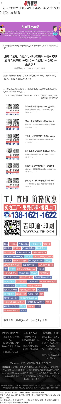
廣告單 (23, 310)
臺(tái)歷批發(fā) (26, 277)
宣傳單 (12, 269)
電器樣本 (7, 261)
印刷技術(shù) (8, 352)
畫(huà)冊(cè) (9, 252)
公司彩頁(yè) (45, 273)
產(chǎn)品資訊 (7, 346)
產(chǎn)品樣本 (28, 248)
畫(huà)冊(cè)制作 (36, 261)
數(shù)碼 (34, 349)
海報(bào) (45, 355)
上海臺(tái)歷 (33, 281)
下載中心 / (29, 337)
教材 (43, 349)
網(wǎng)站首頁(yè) (23, 46)
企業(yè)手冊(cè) (10, 273)
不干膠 (48, 302)
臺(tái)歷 (34, 273)
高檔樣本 (16, 248)
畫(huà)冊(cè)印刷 (11, 277)
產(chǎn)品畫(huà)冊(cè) (13, 257)
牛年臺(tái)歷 (9, 286)
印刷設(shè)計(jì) (8, 337)
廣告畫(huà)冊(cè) (11, 306)
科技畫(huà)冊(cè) (11, 298)
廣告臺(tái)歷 (42, 290)
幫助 (34, 337)
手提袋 (22, 306)
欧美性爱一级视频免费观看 (18, 403)
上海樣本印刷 (36, 244)
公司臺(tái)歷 (21, 281)
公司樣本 (13, 244)
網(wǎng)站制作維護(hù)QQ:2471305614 (44, 388)
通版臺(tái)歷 (21, 286)
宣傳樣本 (46, 244)
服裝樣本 (28, 257)
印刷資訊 (6, 343)
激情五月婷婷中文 (20, 400)
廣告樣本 (7, 248)
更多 (37, 379)
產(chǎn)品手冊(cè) (11, 310)
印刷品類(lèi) (28, 346)
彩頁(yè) (48, 261)
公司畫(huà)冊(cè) (20, 261)
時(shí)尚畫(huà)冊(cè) (28, 298)
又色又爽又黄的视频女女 (37, 400)
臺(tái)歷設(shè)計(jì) (27, 290)
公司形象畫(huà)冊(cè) (35, 302)
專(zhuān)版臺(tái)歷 (48, 281)
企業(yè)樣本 (24, 244)
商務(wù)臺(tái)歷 (10, 290)
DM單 (38, 306)
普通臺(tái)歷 (21, 294)
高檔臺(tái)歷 (33, 294)
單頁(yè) (30, 306)
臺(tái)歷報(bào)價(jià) (43, 277)
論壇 (16, 352)
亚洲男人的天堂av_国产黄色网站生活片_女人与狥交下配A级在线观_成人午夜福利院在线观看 (30, 7)
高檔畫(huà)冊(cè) (39, 252)
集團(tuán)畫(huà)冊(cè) (26, 269)
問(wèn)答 (15, 343)
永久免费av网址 (6, 400)
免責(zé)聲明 (25, 388)
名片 (6, 269)
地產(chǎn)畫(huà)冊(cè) (43, 257)
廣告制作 (26, 349)
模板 (36, 346)
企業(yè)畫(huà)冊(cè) (12, 265)
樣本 (6, 244)
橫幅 (42, 294)
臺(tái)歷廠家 (9, 294)
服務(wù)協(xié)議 (28, 340)
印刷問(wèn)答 (39, 46)
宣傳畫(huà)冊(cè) (23, 252)
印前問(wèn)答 (52, 46)
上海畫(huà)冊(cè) (46, 265)
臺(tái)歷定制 (9, 281)
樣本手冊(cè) (41, 248)
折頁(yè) (40, 269)
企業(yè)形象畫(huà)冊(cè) (14, 302)
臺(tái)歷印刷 (24, 273)
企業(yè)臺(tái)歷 (34, 286)
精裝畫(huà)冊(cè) (30, 265)
